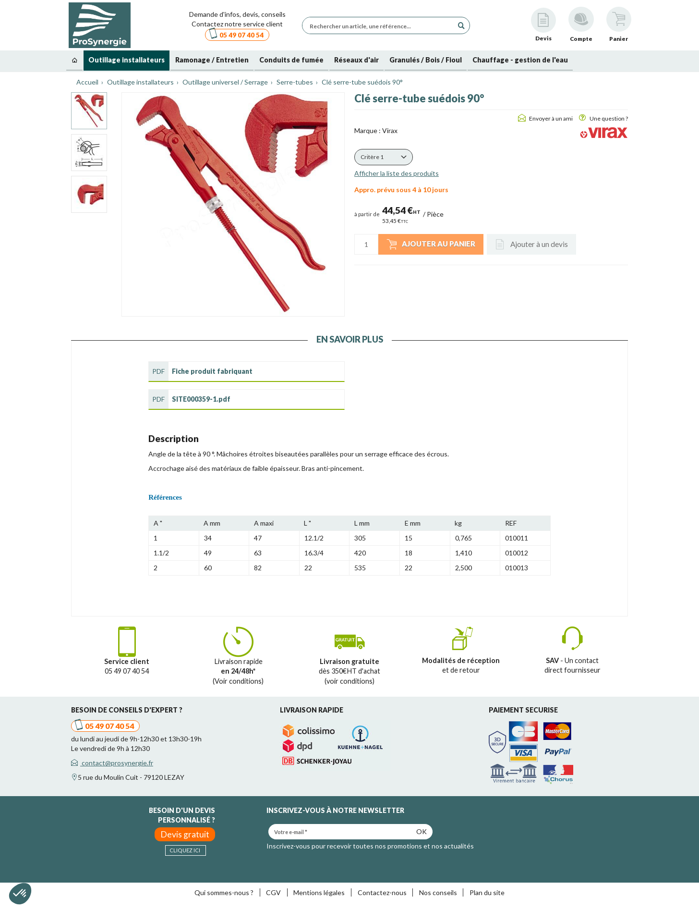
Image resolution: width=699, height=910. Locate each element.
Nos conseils (438, 892)
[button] (383, 157)
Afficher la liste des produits (396, 173)
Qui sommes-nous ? (223, 892)
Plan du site (487, 892)
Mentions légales (319, 892)
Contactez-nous (382, 892)
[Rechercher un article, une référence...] (380, 25)
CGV (273, 892)
